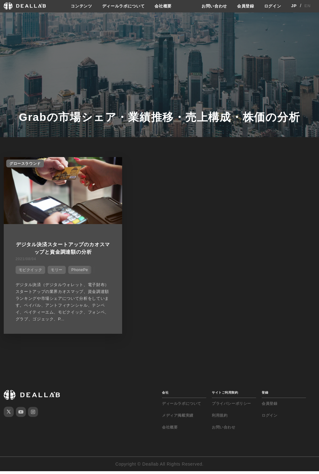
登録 (265, 395)
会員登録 (244, 5)
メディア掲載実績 (177, 418)
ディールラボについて (121, 5)
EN (307, 5)
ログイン (272, 5)
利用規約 (219, 418)
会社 (165, 395)
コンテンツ (76, 5)
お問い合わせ (211, 5)
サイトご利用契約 (225, 395)
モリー (55, 267)
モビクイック (28, 267)
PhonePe (77, 267)
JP (294, 5)
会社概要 (163, 5)
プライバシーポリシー (231, 406)
